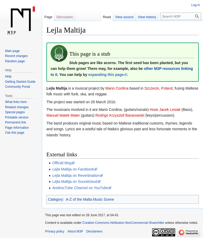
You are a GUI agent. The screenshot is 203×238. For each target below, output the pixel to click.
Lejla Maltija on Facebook (73, 169)
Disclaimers (94, 231)
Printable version (16, 117)
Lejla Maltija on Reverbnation (76, 175)
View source (124, 17)
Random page (15, 61)
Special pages (15, 112)
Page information (17, 128)
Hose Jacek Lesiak (165, 109)
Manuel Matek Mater (63, 115)
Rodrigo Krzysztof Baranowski (120, 115)
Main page (12, 51)
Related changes (17, 107)
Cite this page (14, 132)
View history (147, 17)
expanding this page (106, 75)
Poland (167, 88)
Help (8, 76)
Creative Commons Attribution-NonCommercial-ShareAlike (123, 223)
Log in (195, 5)
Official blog (61, 163)
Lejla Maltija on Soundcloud (74, 181)
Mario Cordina (117, 88)
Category (55, 199)
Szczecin (152, 88)
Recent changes (16, 56)
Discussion (64, 17)
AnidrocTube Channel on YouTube (80, 188)
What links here (16, 102)
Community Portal (17, 87)
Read (107, 17)
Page (48, 17)
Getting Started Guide (20, 82)
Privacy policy (54, 231)
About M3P (75, 231)
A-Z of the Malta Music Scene (90, 199)
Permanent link (15, 122)
